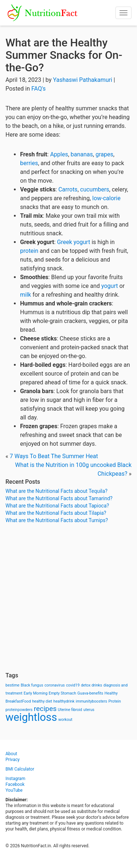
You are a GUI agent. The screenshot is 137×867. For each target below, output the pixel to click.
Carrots (67, 189)
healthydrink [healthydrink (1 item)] (64, 701)
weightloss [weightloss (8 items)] (31, 717)
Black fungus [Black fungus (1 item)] (32, 685)
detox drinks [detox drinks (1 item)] (91, 685)
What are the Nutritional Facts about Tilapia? (55, 513)
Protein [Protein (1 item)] (115, 701)
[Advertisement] (68, 597)
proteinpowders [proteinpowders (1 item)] (19, 709)
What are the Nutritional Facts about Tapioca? (57, 506)
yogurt (109, 285)
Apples (59, 154)
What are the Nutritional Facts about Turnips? (56, 520)
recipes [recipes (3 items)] (45, 708)
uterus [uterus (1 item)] (88, 709)
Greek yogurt (73, 242)
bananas (82, 154)
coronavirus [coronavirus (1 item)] (55, 685)
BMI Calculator (19, 769)
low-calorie (106, 198)
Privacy (12, 759)
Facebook (14, 784)
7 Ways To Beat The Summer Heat (53, 456)
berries (29, 163)
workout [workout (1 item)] (65, 719)
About (11, 753)
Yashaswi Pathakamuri (82, 79)
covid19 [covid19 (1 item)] (73, 685)
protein (29, 250)
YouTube (14, 790)
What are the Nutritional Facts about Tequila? (56, 491)
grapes (104, 154)
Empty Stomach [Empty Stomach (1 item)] (62, 693)
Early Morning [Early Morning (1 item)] (35, 693)
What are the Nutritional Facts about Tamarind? (59, 498)
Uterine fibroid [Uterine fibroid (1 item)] (70, 709)
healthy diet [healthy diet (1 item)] (42, 701)
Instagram (15, 778)
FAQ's (38, 88)
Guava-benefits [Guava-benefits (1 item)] (90, 693)
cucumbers (94, 189)
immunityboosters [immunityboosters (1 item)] (91, 701)
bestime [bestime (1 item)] (12, 685)
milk (25, 294)
